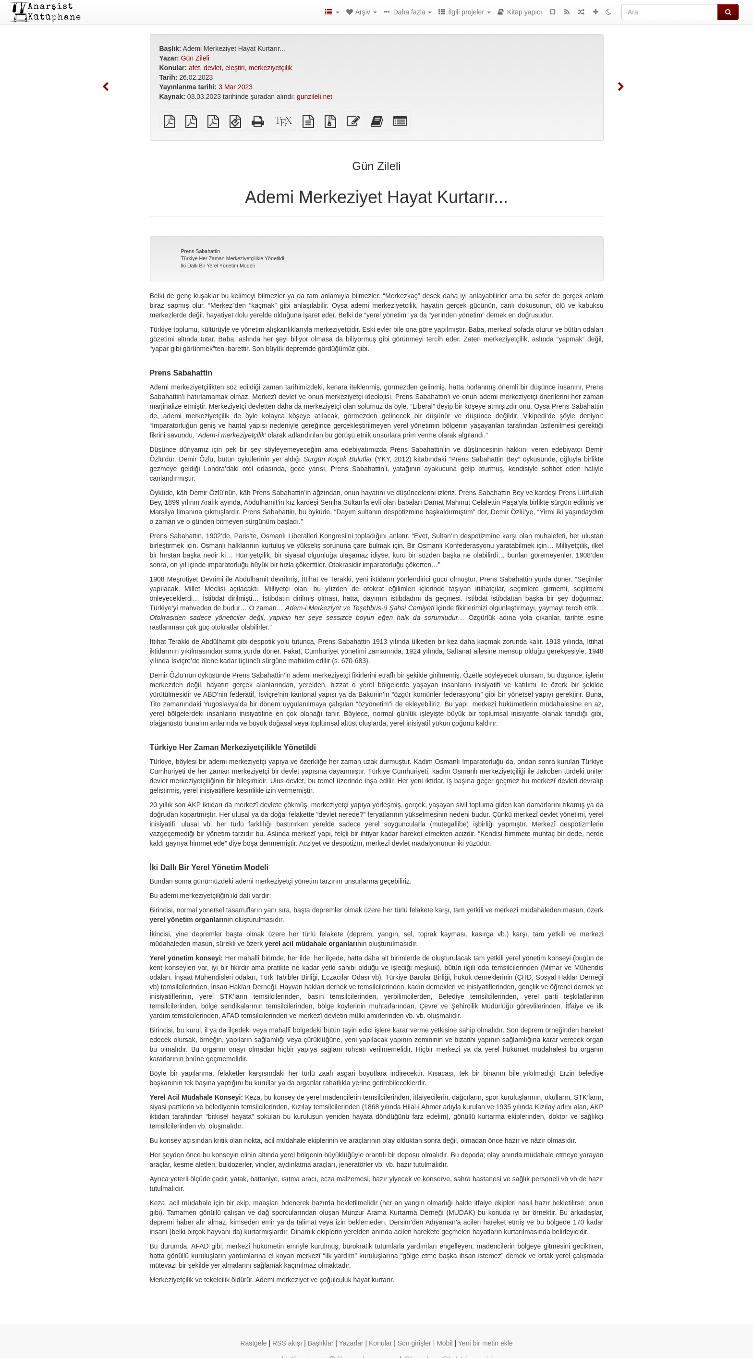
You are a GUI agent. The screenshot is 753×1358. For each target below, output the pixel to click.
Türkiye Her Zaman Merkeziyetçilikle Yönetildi (232, 258)
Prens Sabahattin (200, 251)
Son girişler (414, 1343)
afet (194, 68)
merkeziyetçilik (270, 68)
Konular (380, 1343)
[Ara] (669, 12)
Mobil (444, 1343)
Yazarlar (351, 1343)
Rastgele (253, 1343)
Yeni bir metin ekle (485, 1343)
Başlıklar (321, 1343)
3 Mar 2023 (236, 87)
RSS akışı (287, 1343)
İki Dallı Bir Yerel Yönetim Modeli (218, 265)
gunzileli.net (314, 96)
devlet (212, 68)
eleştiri (234, 68)
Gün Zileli (195, 58)
